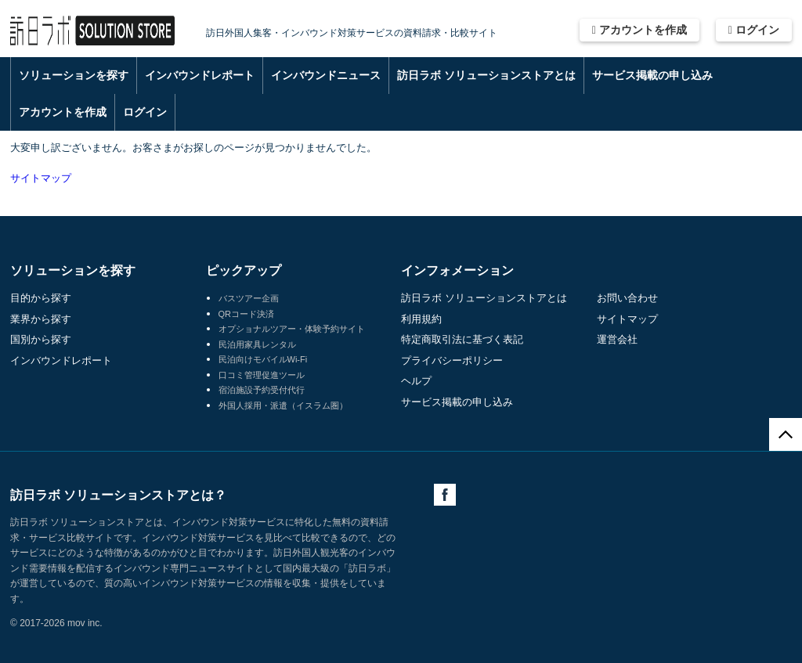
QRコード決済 (247, 314)
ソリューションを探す (73, 75)
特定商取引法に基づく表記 (462, 339)
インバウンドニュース (326, 75)
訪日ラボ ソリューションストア (92, 31)
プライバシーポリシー (452, 360)
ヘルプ (416, 381)
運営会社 (617, 339)
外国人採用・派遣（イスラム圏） (283, 405)
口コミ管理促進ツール (262, 375)
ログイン (753, 29)
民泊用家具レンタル (257, 344)
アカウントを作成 (639, 29)
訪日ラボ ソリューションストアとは (486, 75)
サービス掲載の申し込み (652, 75)
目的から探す (40, 298)
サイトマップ (40, 178)
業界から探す (40, 319)
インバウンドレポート (200, 75)
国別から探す (40, 339)
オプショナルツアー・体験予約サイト (292, 328)
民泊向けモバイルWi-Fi (263, 359)
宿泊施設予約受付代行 (262, 390)
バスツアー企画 (249, 298)
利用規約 (421, 319)
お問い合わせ (627, 298)
